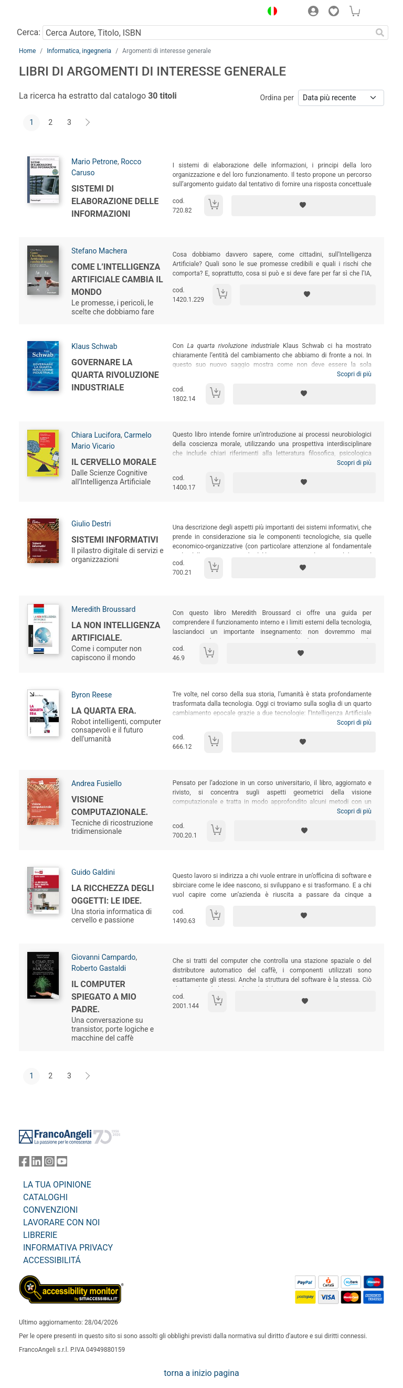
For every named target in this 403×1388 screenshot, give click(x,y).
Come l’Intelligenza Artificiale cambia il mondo (117, 279)
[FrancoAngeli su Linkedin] (36, 1164)
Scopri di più (354, 374)
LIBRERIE (40, 1235)
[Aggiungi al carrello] (213, 205)
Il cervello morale (113, 462)
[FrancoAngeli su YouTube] (62, 1164)
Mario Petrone (94, 161)
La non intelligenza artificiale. (116, 631)
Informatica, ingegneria (79, 51)
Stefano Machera (99, 251)
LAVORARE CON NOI (61, 1222)
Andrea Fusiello (96, 783)
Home (27, 51)
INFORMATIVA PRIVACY (68, 1248)
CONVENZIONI (50, 1210)
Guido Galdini (93, 872)
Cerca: (28, 32)
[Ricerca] (380, 32)
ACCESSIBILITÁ (52, 1260)
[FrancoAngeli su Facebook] (24, 1164)
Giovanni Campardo (103, 957)
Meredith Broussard (103, 609)
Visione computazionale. (109, 805)
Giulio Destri (91, 524)
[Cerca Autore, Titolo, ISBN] (207, 32)
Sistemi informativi (114, 540)
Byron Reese (91, 695)
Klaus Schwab (94, 346)
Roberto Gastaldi (98, 968)
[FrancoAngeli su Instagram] (49, 1164)
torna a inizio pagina (201, 1373)
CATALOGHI (45, 1197)
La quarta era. (103, 711)
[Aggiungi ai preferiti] (303, 205)
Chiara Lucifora (96, 435)
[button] (269, 12)
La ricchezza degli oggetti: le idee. (112, 894)
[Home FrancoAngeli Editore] (54, 12)
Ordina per (277, 97)
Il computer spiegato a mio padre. (103, 996)
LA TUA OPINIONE (57, 1185)
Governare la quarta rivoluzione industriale (115, 375)
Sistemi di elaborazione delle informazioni (114, 201)
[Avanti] (88, 122)
